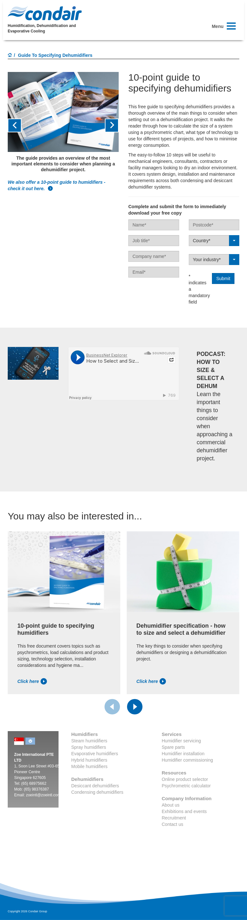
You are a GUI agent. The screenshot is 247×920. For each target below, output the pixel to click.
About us (170, 805)
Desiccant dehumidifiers (95, 785)
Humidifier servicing (181, 740)
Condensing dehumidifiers (97, 792)
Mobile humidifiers (89, 766)
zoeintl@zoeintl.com (43, 795)
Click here (32, 681)
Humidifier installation (183, 753)
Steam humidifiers (89, 740)
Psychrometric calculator (186, 785)
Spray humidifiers (88, 747)
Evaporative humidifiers (94, 753)
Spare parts (173, 747)
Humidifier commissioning (187, 760)
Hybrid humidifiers (89, 760)
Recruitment (174, 817)
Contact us (172, 824)
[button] (16, 125)
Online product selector (185, 779)
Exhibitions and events (184, 811)
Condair (45, 13)
